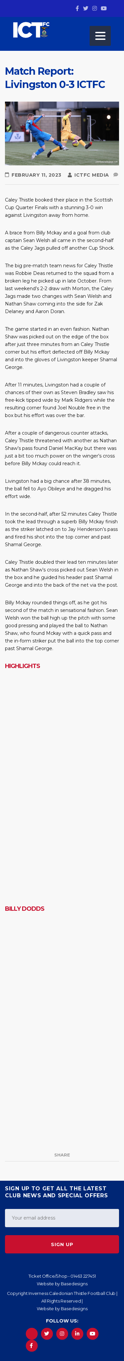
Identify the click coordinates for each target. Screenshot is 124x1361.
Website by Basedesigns (62, 1283)
